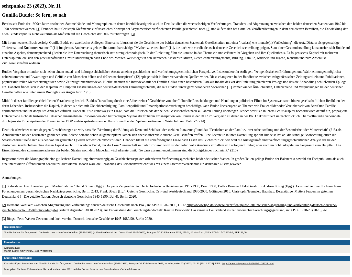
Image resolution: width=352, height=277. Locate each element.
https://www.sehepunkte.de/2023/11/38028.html (248, 263)
